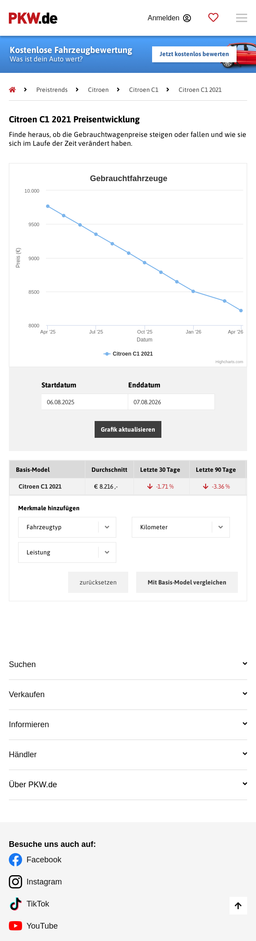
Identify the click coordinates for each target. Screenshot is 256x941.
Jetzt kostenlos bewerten (194, 53)
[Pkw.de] (12, 89)
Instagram (44, 881)
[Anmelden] (169, 18)
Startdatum (59, 385)
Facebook (44, 859)
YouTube (42, 926)
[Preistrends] (52, 89)
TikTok (38, 903)
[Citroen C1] (143, 89)
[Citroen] (98, 89)
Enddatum (144, 385)
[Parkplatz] (213, 18)
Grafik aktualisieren (128, 429)
